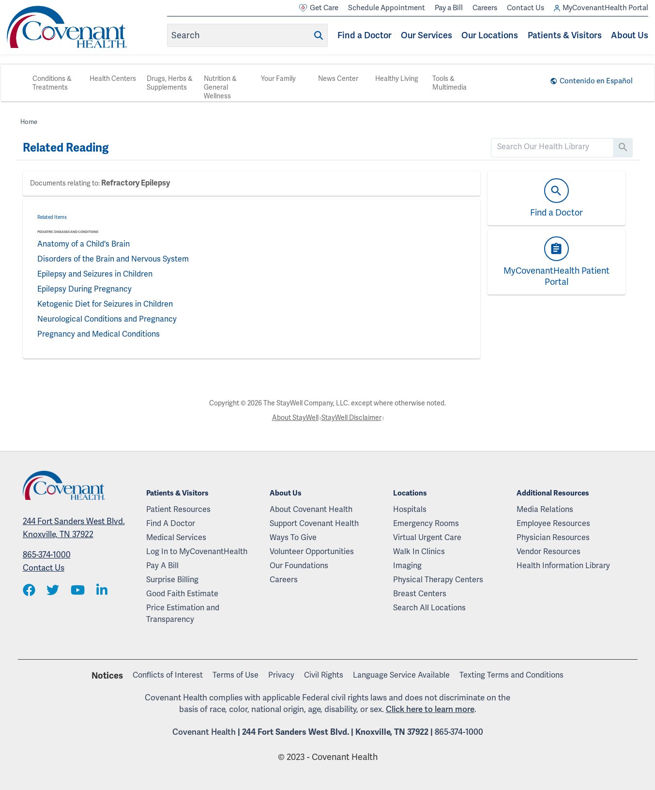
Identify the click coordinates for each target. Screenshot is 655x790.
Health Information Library (563, 565)
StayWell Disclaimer (351, 417)
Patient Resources (178, 509)
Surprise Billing (172, 579)
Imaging (407, 565)
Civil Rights (323, 675)
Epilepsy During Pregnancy (84, 289)
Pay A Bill (162, 565)
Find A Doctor (170, 523)
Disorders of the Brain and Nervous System (113, 259)
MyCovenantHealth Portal (601, 8)
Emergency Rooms (426, 523)
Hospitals (410, 509)
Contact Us (525, 8)
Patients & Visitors (565, 35)
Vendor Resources (548, 551)
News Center (338, 78)
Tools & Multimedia (449, 83)
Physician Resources (553, 537)
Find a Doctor (364, 35)
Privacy (281, 675)
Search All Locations (429, 608)
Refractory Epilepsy (135, 183)
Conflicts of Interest (168, 675)
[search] (552, 147)
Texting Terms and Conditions (511, 675)
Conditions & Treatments (52, 83)
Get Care (318, 8)
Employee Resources (553, 523)
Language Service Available (401, 675)
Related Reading (65, 147)
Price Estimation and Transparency (182, 613)
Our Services (426, 35)
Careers (484, 8)
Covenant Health (204, 732)
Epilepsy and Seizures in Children (94, 274)
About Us (629, 35)
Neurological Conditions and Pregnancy (107, 319)
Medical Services (176, 537)
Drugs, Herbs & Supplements (170, 83)
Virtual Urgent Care (427, 537)
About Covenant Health (311, 509)
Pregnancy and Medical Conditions (98, 334)
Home (28, 122)
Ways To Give (293, 537)
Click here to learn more (430, 709)
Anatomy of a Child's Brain (83, 244)
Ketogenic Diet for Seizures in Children (105, 304)
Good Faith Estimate (182, 594)
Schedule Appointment (386, 8)
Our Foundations (299, 565)
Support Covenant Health (314, 523)
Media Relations (545, 509)
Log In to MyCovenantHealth (196, 551)
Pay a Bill (449, 8)
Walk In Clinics (419, 551)
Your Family (278, 78)
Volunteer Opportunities (312, 551)
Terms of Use (236, 675)
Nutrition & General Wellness (220, 87)
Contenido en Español (596, 81)
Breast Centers (419, 594)
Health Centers (113, 78)
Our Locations (489, 35)
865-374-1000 (47, 554)
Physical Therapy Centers (438, 579)
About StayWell (295, 417)
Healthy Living (396, 78)
